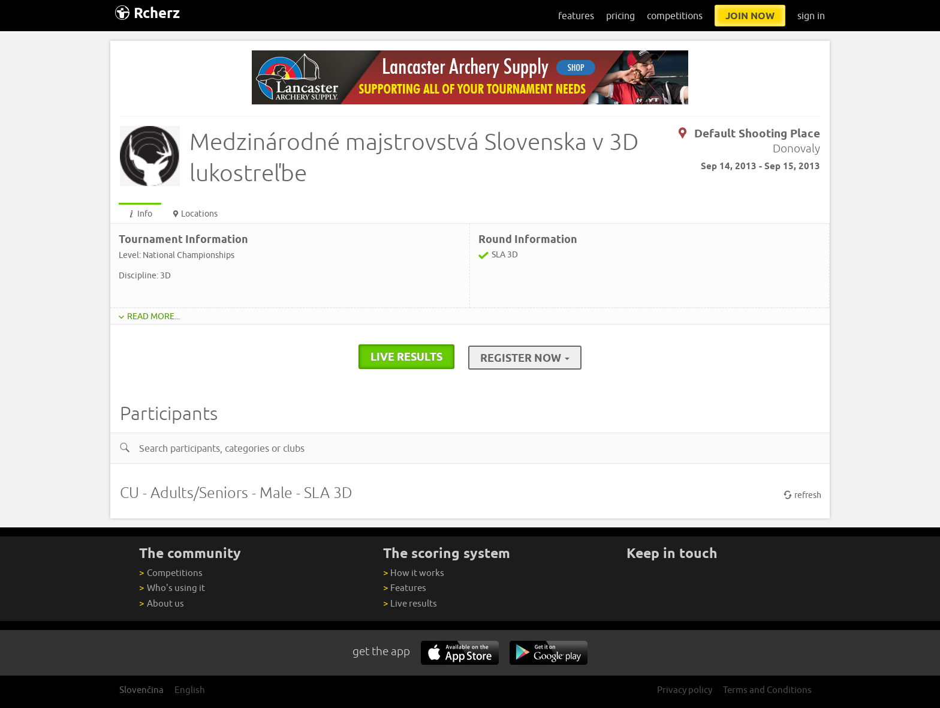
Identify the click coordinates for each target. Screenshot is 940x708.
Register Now (525, 358)
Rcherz (147, 13)
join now (750, 15)
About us (161, 603)
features (576, 15)
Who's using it (171, 588)
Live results (410, 603)
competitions (675, 15)
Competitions (170, 573)
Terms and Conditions (767, 690)
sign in (811, 15)
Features (404, 588)
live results (406, 356)
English (189, 690)
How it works (413, 573)
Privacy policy (684, 690)
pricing (620, 15)
